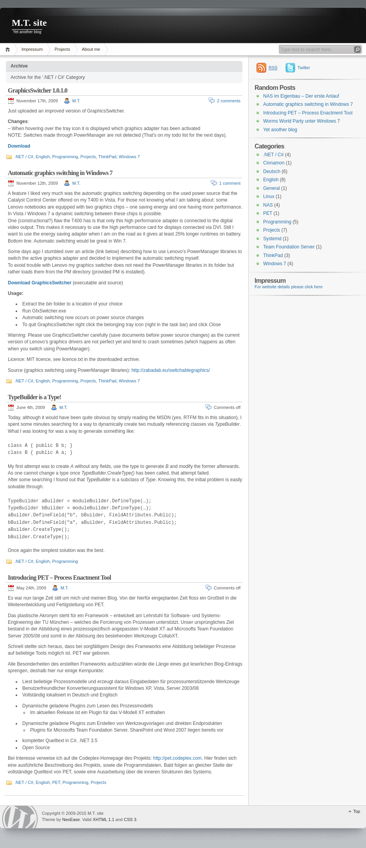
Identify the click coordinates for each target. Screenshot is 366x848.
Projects (62, 49)
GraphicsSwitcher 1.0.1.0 (37, 90)
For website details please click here (289, 286)
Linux (268, 196)
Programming (65, 156)
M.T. (76, 100)
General (271, 188)
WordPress (20, 817)
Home (9, 49)
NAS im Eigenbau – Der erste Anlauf (301, 96)
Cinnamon (274, 163)
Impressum (32, 49)
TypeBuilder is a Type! (34, 397)
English (43, 156)
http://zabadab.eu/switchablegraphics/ (170, 370)
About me (91, 49)
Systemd (272, 238)
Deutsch (271, 171)
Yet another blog (280, 129)
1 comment (229, 183)
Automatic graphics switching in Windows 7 (60, 173)
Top (356, 811)
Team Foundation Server (288, 247)
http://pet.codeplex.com (177, 758)
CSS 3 (130, 819)
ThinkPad (107, 156)
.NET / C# (23, 156)
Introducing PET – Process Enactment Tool (59, 577)
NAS (268, 205)
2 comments (228, 100)
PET (56, 782)
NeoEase (71, 819)
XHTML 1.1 (103, 819)
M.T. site (29, 23)
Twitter (304, 67)
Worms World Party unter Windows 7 (301, 121)
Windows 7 (129, 156)
